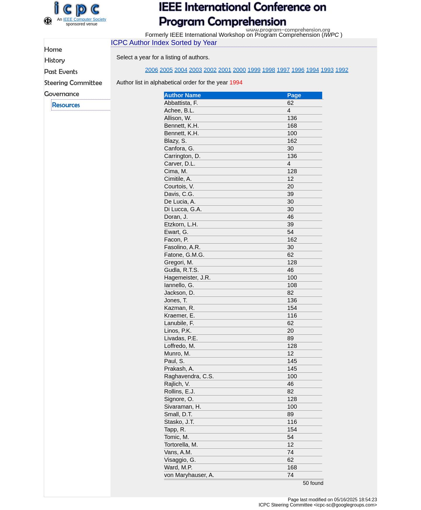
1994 (312, 70)
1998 (268, 70)
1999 (254, 70)
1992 (341, 70)
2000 (239, 70)
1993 (327, 70)
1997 (283, 70)
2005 (166, 70)
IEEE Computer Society (84, 19)
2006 (151, 70)
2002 (210, 70)
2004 (180, 70)
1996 (298, 70)
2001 (225, 70)
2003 (195, 70)
